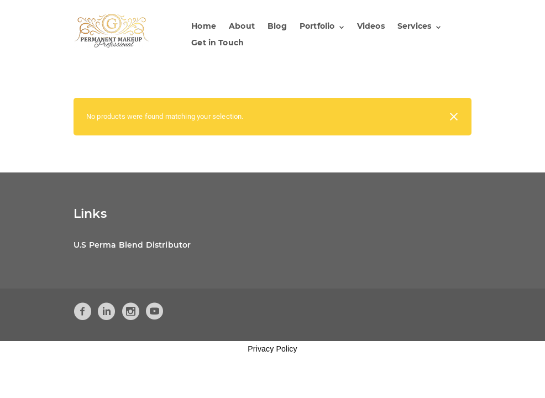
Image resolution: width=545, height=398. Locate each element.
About (242, 26)
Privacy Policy (272, 348)
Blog (277, 26)
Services (414, 26)
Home (203, 26)
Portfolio (317, 26)
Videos (371, 26)
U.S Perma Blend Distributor (132, 245)
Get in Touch (217, 43)
